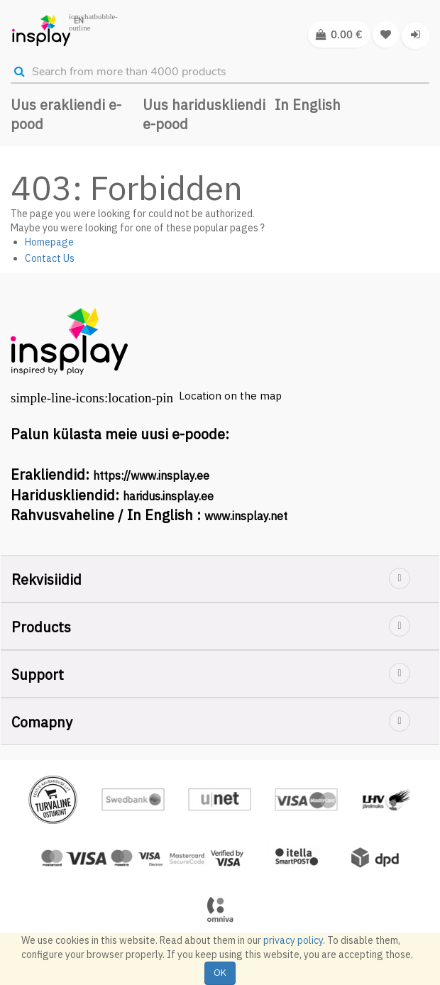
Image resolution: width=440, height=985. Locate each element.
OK (220, 973)
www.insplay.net (245, 516)
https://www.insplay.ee (151, 475)
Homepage (49, 242)
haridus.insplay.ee (168, 496)
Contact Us (50, 258)
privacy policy (293, 940)
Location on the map (230, 395)
